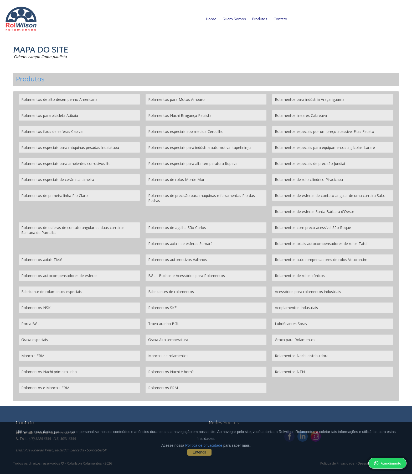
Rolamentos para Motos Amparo (176, 99)
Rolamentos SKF (162, 307)
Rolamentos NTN (290, 371)
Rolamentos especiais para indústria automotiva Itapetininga (199, 147)
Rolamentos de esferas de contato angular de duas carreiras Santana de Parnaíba (73, 230)
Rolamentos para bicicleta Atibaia (49, 115)
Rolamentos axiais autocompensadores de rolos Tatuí (321, 243)
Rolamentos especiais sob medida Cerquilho (186, 131)
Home (211, 19)
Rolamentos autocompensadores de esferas (59, 275)
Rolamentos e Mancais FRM (45, 387)
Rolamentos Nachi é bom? (170, 371)
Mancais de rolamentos (168, 355)
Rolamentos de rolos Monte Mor (176, 179)
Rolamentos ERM (163, 387)
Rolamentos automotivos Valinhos (177, 259)
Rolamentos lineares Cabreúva (301, 115)
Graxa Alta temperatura (168, 339)
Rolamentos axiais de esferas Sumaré (180, 243)
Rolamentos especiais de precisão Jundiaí (310, 163)
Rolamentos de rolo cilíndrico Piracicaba (309, 179)
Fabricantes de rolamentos (171, 291)
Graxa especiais (34, 339)
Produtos (259, 19)
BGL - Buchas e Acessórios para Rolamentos (186, 275)
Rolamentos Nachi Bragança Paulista (180, 115)
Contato (280, 19)
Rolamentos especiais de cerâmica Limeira (57, 179)
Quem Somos (234, 19)
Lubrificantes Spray (291, 323)
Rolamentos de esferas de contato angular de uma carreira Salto (330, 195)
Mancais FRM (32, 355)
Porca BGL (30, 323)
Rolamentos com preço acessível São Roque (313, 227)
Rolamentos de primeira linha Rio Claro (54, 195)
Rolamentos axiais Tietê (41, 259)
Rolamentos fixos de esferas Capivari (53, 131)
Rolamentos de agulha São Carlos (177, 227)
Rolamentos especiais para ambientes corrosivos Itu (66, 163)
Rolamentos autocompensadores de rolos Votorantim (321, 259)
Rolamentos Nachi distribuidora (301, 355)
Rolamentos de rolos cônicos (300, 275)
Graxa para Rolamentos (295, 339)
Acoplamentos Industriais (296, 307)
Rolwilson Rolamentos (85, 463)
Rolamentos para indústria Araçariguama (309, 99)
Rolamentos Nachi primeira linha (49, 371)
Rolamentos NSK (35, 307)
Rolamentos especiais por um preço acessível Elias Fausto (324, 131)
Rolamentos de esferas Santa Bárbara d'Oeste (314, 211)
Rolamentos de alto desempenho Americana (59, 99)
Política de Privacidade (337, 463)
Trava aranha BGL (163, 323)
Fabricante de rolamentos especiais (51, 291)
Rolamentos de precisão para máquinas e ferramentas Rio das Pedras (201, 198)
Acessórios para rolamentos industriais (308, 291)
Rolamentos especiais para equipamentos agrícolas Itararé (325, 147)
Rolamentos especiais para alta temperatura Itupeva (193, 163)
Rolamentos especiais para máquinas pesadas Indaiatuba (70, 147)
